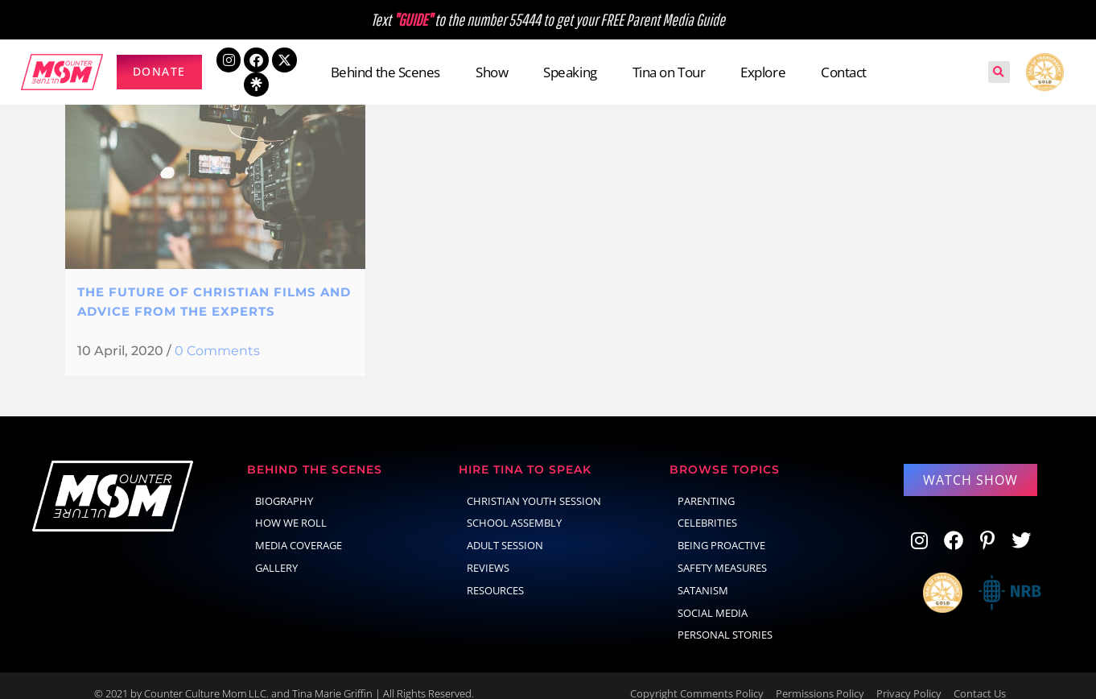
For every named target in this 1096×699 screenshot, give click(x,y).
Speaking (569, 72)
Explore (762, 72)
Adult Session (505, 529)
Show (492, 72)
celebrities (707, 506)
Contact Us (980, 677)
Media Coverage (298, 529)
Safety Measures (722, 551)
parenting (706, 485)
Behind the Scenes (385, 72)
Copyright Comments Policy (697, 677)
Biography (284, 485)
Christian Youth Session (534, 485)
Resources (495, 574)
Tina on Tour (669, 72)
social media (713, 596)
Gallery (276, 551)
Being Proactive (721, 529)
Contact (844, 72)
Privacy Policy (908, 677)
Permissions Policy (820, 677)
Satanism (703, 574)
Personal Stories (725, 618)
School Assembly (514, 506)
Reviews (488, 551)
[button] (999, 72)
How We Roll (291, 506)
